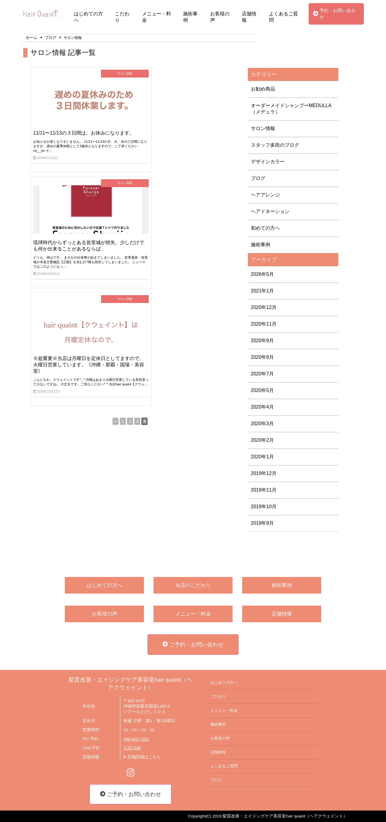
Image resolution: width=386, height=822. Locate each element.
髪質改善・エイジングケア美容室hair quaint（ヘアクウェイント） (130, 684)
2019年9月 (262, 523)
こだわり (122, 17)
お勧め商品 (263, 88)
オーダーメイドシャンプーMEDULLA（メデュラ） (291, 108)
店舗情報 (249, 17)
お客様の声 (219, 17)
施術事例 (190, 17)
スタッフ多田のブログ (275, 145)
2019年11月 (264, 489)
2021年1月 (262, 290)
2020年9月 (262, 340)
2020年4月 (262, 406)
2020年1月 (262, 456)
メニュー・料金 (156, 17)
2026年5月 (262, 274)
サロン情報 (263, 128)
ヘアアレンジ (265, 194)
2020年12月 (264, 307)
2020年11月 (264, 324)
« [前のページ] (115, 221)
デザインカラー (268, 161)
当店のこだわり (193, 585)
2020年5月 (262, 390)
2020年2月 (262, 440)
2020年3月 (262, 423)
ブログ (258, 178)
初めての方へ (265, 228)
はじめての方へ (88, 17)
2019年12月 (264, 473)
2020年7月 (262, 373)
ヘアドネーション (270, 211)
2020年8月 (262, 357)
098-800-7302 (136, 739)
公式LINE (132, 748)
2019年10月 (264, 506)
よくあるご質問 (283, 17)
